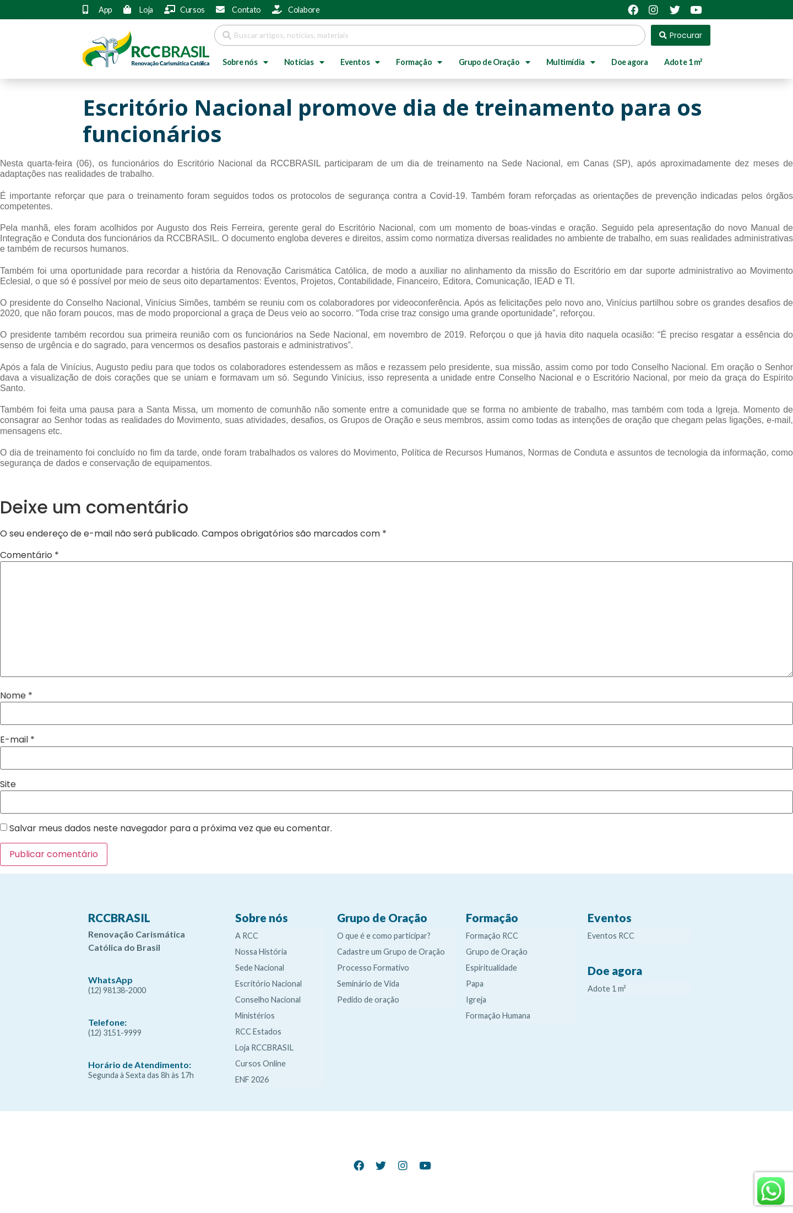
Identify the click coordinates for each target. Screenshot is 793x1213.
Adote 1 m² (683, 62)
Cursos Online (260, 1063)
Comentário (29, 555)
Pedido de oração (368, 999)
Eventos (360, 62)
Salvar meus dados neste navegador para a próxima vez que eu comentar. (170, 828)
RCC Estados (258, 1031)
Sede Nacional (259, 967)
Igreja (476, 999)
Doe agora (629, 62)
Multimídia (570, 62)
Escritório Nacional (268, 983)
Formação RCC (492, 935)
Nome (16, 695)
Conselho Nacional (268, 999)
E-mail (17, 739)
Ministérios (255, 1015)
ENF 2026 (252, 1079)
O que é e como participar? (384, 935)
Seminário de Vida (368, 983)
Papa (475, 983)
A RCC (246, 935)
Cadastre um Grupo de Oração (391, 951)
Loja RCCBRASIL (264, 1047)
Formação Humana (498, 1015)
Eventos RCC (611, 935)
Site (8, 784)
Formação (419, 62)
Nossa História (261, 951)
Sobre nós (245, 62)
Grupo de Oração (494, 62)
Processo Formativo (373, 967)
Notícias (304, 62)
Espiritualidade (491, 967)
